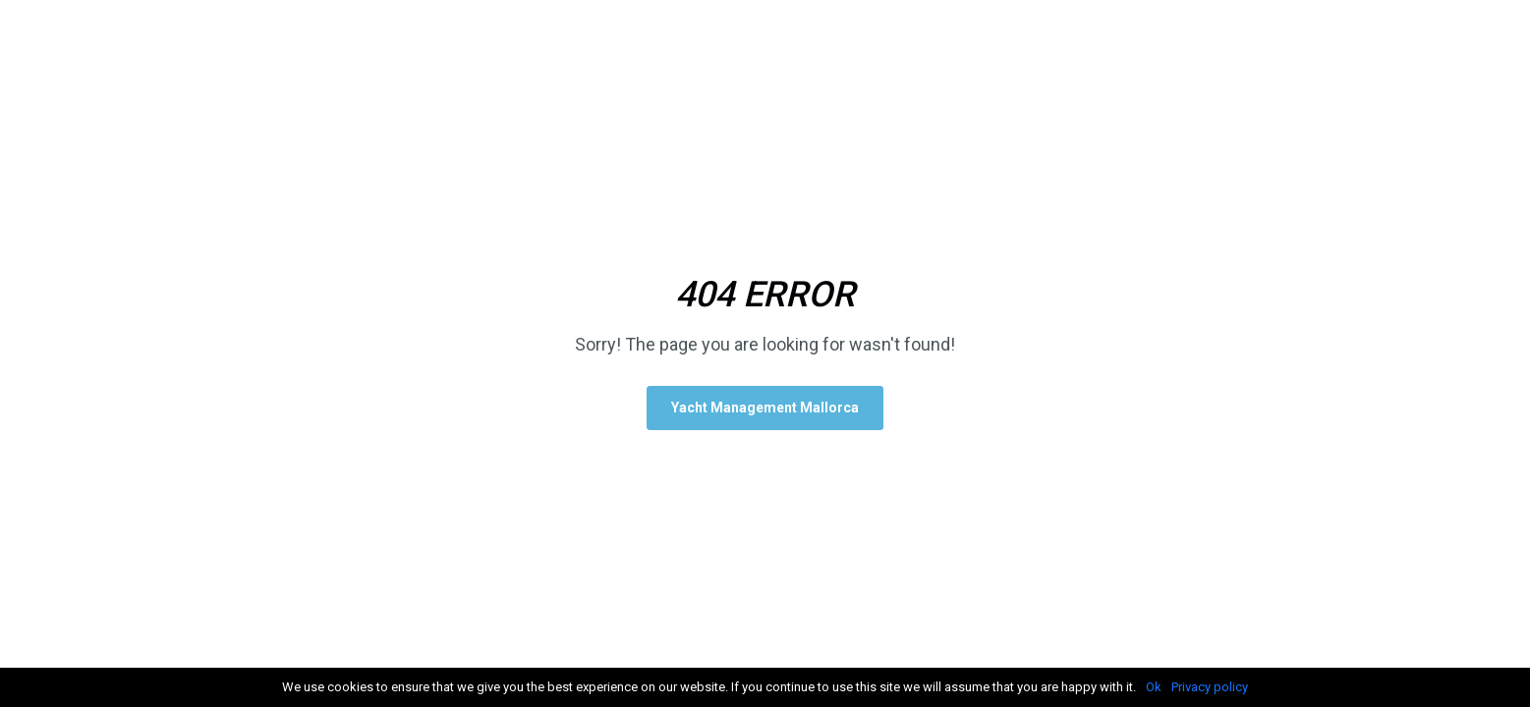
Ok (1154, 687)
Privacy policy (1209, 687)
